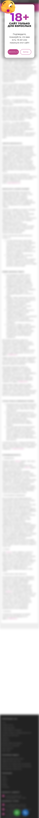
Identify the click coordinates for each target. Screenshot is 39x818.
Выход (25, 52)
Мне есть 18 (13, 52)
